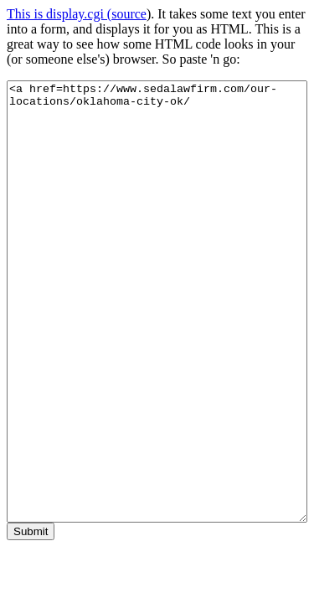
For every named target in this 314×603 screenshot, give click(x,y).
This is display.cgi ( (59, 14)
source (129, 14)
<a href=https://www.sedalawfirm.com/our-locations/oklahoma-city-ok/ (157, 301)
